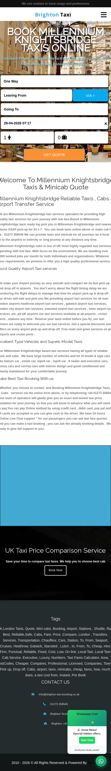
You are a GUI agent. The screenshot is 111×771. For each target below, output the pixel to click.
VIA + (90, 95)
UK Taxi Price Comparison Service (55, 550)
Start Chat (87, 740)
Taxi (53, 14)
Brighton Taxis (58, 713)
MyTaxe (94, 763)
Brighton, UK (59, 723)
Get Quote (54, 155)
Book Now (55, 570)
